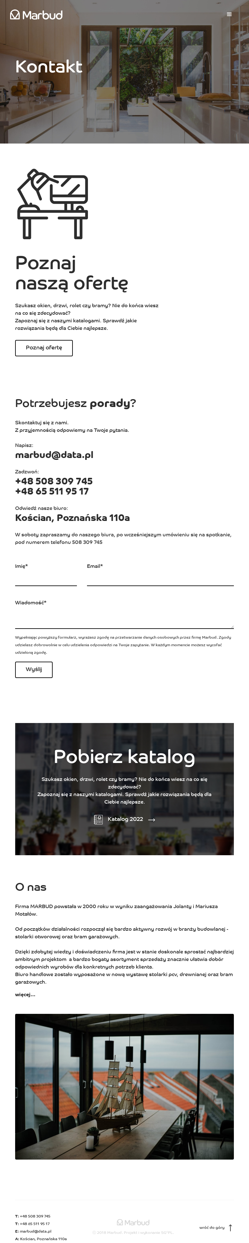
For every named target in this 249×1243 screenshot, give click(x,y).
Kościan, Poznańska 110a (72, 518)
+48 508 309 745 (54, 482)
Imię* (21, 566)
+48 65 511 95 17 (52, 492)
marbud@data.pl (54, 455)
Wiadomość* (31, 603)
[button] (229, 14)
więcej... (25, 994)
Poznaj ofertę (44, 348)
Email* (95, 566)
